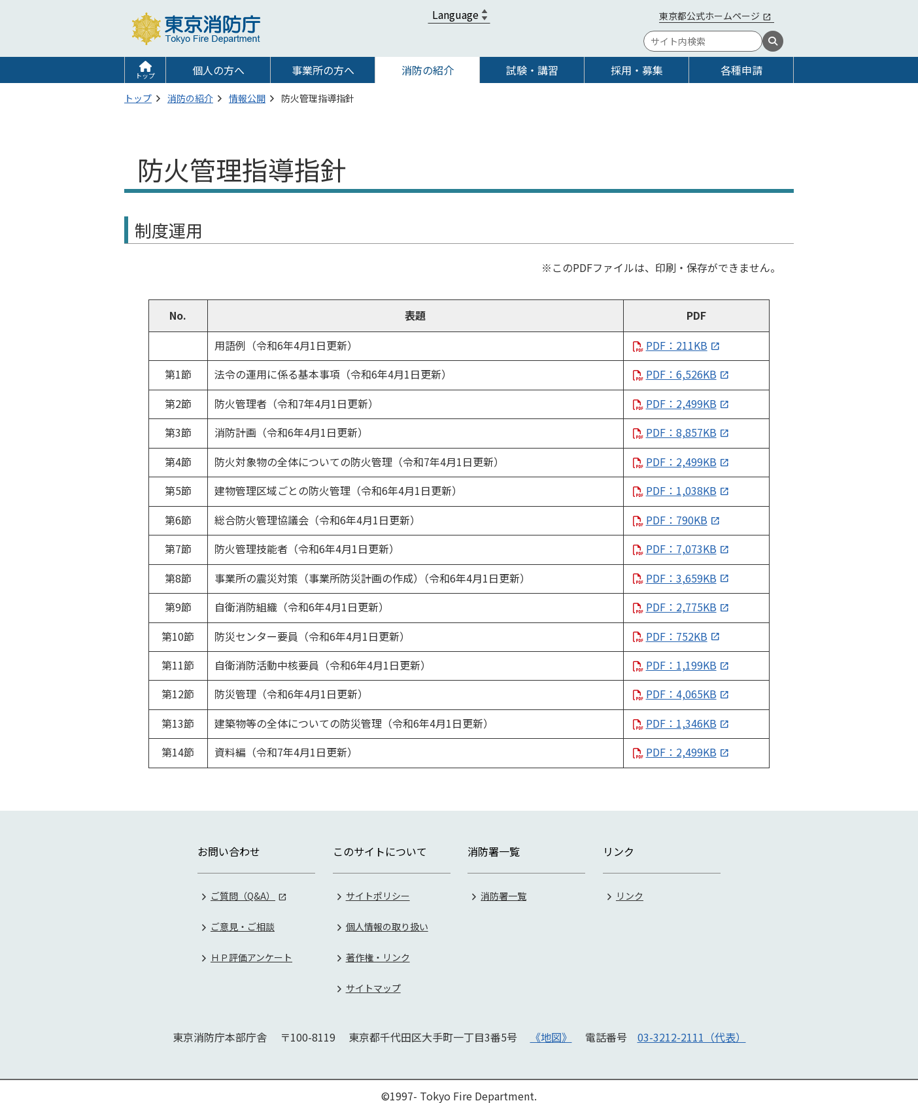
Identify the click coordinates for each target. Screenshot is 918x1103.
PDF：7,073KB (681, 548)
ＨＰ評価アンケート (251, 947)
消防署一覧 (503, 885)
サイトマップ (373, 978)
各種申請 (741, 70)
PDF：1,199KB (681, 665)
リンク (629, 885)
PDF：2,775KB (681, 607)
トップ (145, 75)
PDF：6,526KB (681, 374)
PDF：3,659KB (681, 578)
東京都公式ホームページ (709, 15)
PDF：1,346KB (681, 723)
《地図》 (551, 1027)
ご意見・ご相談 (243, 916)
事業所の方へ (323, 70)
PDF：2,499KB (681, 403)
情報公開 (247, 98)
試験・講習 (532, 70)
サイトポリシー (378, 885)
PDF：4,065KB (681, 694)
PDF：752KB (676, 636)
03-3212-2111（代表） (692, 1027)
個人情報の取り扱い (387, 916)
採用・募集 (637, 70)
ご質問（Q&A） (243, 885)
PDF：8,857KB (681, 432)
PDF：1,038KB (681, 490)
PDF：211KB (676, 345)
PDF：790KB (676, 520)
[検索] (772, 41)
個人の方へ (218, 70)
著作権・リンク (378, 947)
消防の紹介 (427, 70)
